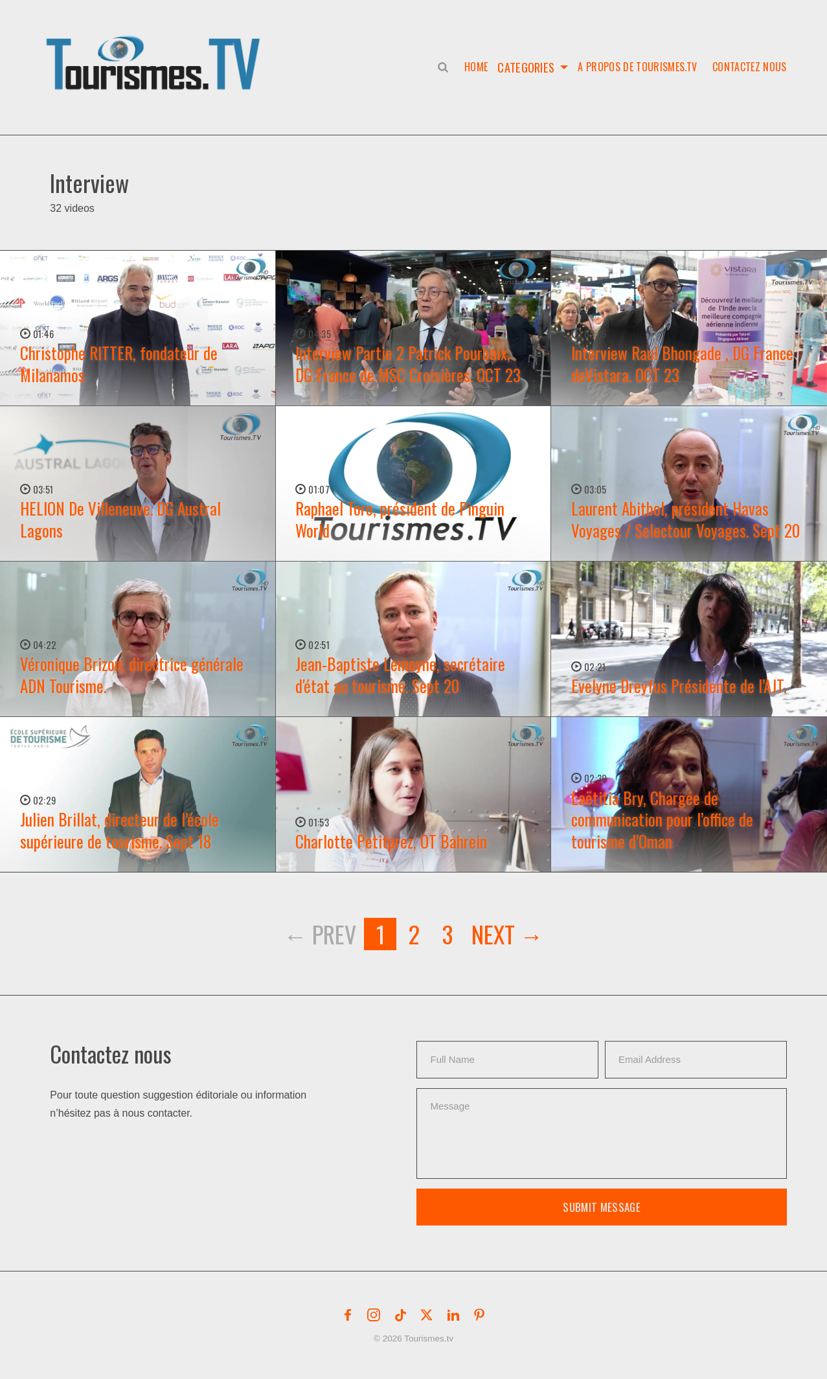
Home (473, 66)
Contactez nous (749, 66)
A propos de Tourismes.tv (637, 66)
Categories (525, 66)
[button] (155, 49)
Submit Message (601, 1207)
